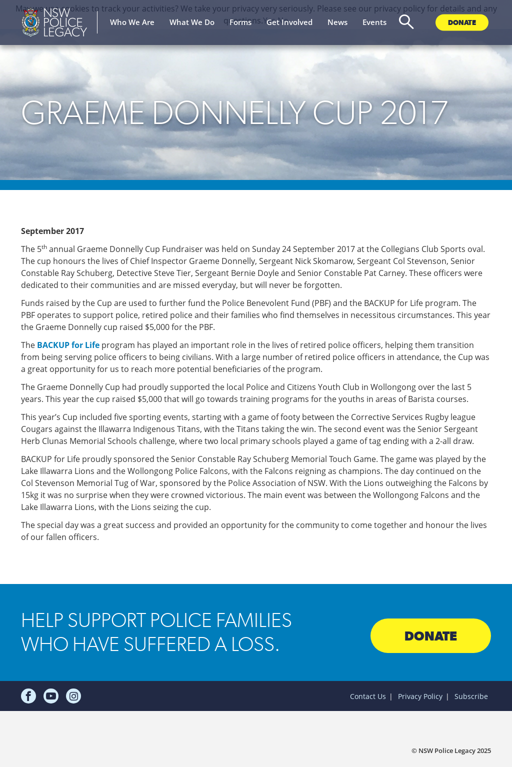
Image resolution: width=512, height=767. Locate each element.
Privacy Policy (420, 696)
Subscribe (471, 696)
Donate (462, 22)
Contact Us (368, 696)
